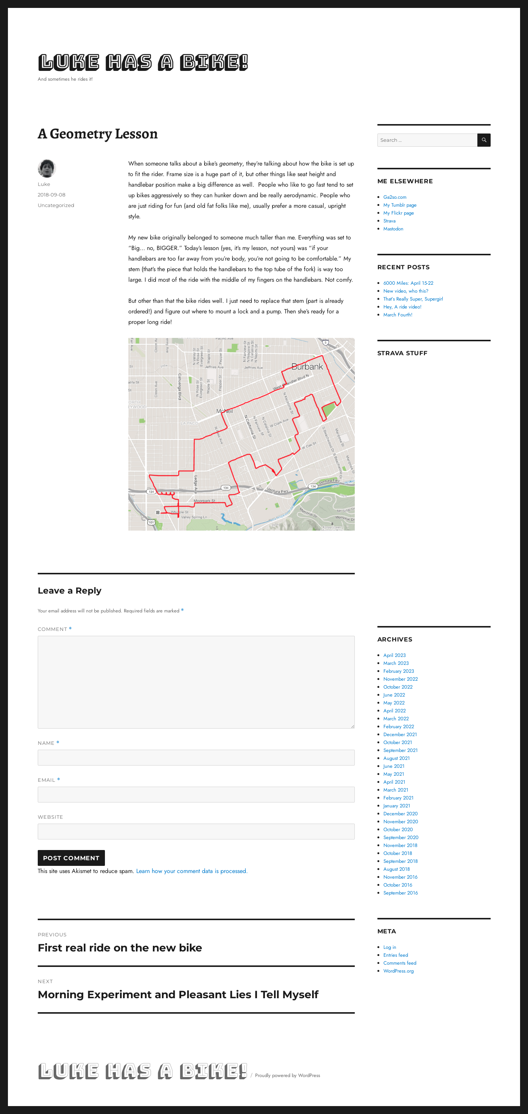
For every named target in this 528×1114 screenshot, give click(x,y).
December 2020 (400, 813)
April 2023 (394, 655)
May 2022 (394, 702)
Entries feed (395, 955)
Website (50, 817)
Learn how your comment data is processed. (192, 871)
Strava (389, 220)
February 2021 (398, 797)
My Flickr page (398, 212)
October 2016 (397, 884)
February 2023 (398, 671)
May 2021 (393, 774)
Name (49, 743)
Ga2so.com (394, 197)
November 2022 (400, 679)
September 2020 (401, 837)
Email (49, 780)
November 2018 (400, 845)
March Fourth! (398, 314)
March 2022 (396, 718)
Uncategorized (56, 205)
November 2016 (400, 877)
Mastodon (393, 228)
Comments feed (399, 963)
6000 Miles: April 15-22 (408, 283)
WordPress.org (398, 970)
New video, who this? (405, 291)
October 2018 (397, 853)
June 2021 (394, 766)
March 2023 (396, 663)
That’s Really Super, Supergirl (413, 298)
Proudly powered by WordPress (287, 1075)
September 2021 (400, 750)
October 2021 (397, 742)
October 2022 (398, 686)
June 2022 (394, 694)
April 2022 (394, 710)
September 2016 (400, 892)
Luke (44, 184)
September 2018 (400, 861)
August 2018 (396, 869)
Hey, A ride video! (402, 306)
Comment (55, 629)
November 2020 (400, 821)
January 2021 (396, 805)
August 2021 (396, 758)
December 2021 (400, 734)
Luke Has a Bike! (143, 61)
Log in (389, 947)
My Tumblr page (400, 205)
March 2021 (395, 789)
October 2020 (398, 829)
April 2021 (394, 782)
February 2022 (398, 726)
